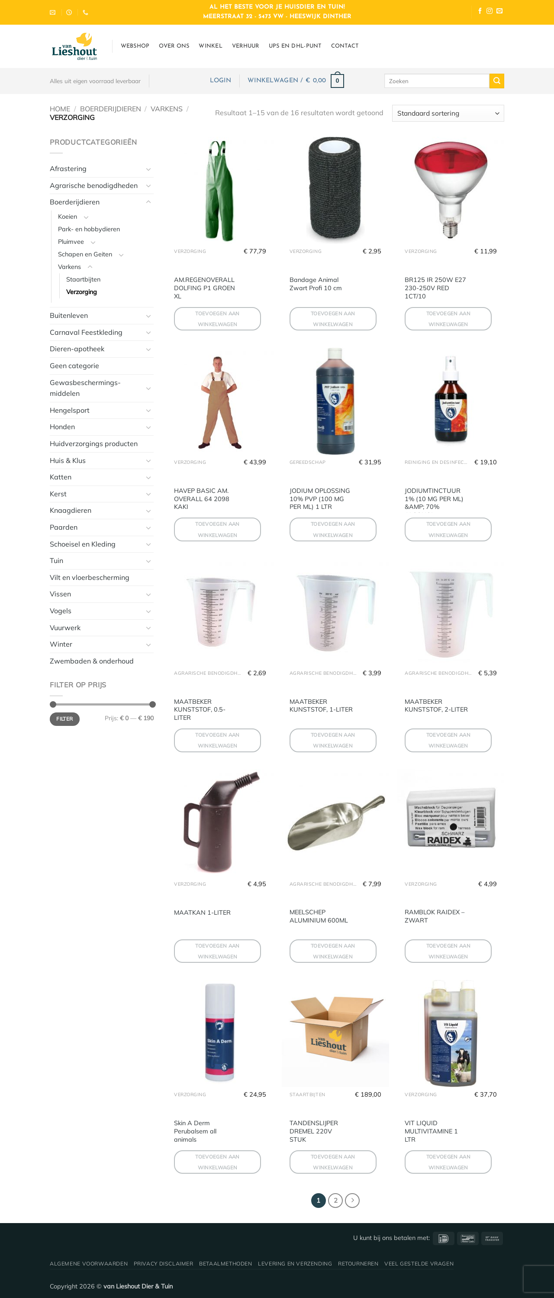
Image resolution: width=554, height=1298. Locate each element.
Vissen (60, 593)
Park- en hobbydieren (89, 229)
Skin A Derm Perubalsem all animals (195, 1131)
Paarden (63, 527)
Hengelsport (70, 410)
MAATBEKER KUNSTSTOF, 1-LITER (321, 706)
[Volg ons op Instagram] (489, 12)
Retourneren (358, 1263)
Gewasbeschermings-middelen (85, 388)
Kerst (58, 493)
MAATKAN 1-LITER (202, 912)
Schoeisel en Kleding (83, 544)
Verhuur (245, 46)
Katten (60, 477)
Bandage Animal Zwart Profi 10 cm (316, 284)
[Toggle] (148, 169)
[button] (220, 80)
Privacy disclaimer (163, 1263)
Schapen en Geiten (85, 254)
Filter (64, 718)
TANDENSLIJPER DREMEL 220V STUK (314, 1131)
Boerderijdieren (110, 108)
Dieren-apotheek (77, 348)
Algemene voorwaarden (89, 1263)
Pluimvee (71, 242)
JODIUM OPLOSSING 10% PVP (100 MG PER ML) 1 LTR (320, 499)
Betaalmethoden (225, 1263)
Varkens (167, 108)
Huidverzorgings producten (94, 443)
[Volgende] (352, 1200)
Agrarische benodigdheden (94, 185)
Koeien (67, 216)
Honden (62, 426)
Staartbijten (83, 279)
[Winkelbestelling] (448, 113)
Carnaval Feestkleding (86, 332)
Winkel (210, 46)
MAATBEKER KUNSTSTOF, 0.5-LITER (199, 710)
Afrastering (68, 168)
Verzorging (81, 292)
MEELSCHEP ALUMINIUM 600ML (319, 916)
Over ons (174, 46)
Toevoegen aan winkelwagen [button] (217, 318)
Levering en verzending (295, 1263)
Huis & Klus (68, 460)
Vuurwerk (65, 627)
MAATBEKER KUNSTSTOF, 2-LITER (436, 706)
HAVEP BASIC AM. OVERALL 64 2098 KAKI (201, 499)
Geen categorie (74, 365)
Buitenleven (69, 315)
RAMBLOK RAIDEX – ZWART (434, 916)
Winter (61, 644)
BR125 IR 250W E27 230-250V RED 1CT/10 (435, 288)
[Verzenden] (497, 81)
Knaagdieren (70, 510)
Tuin (56, 560)
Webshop (135, 46)
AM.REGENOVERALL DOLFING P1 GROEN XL (204, 288)
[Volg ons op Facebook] (480, 12)
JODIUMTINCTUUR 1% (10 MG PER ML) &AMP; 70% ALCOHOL (434, 503)
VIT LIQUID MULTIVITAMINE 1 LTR (431, 1131)
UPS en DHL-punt (295, 46)
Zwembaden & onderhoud (92, 661)
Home (60, 108)
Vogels (60, 610)
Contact (345, 46)
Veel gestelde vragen (419, 1263)
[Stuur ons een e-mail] (499, 12)
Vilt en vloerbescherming (89, 577)
